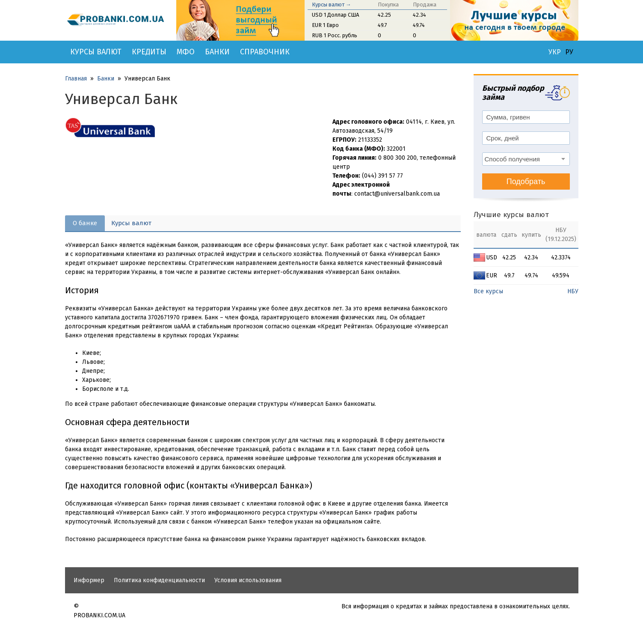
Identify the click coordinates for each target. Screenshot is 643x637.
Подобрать (526, 181)
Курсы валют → (331, 4)
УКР (554, 52)
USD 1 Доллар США (335, 15)
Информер (89, 580)
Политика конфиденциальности (159, 580)
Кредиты (149, 52)
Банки (217, 52)
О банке (85, 223)
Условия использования (247, 580)
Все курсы (488, 291)
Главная (76, 78)
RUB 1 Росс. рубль (334, 35)
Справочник (265, 52)
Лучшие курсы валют (511, 214)
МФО (186, 52)
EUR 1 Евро (325, 25)
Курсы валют (95, 52)
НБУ (572, 291)
